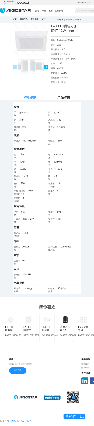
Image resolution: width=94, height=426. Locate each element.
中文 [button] (87, 2)
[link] (23, 19)
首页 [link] (14, 19)
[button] (46, 67)
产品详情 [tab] (63, 97)
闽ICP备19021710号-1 (22, 421)
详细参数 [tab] (30, 97)
